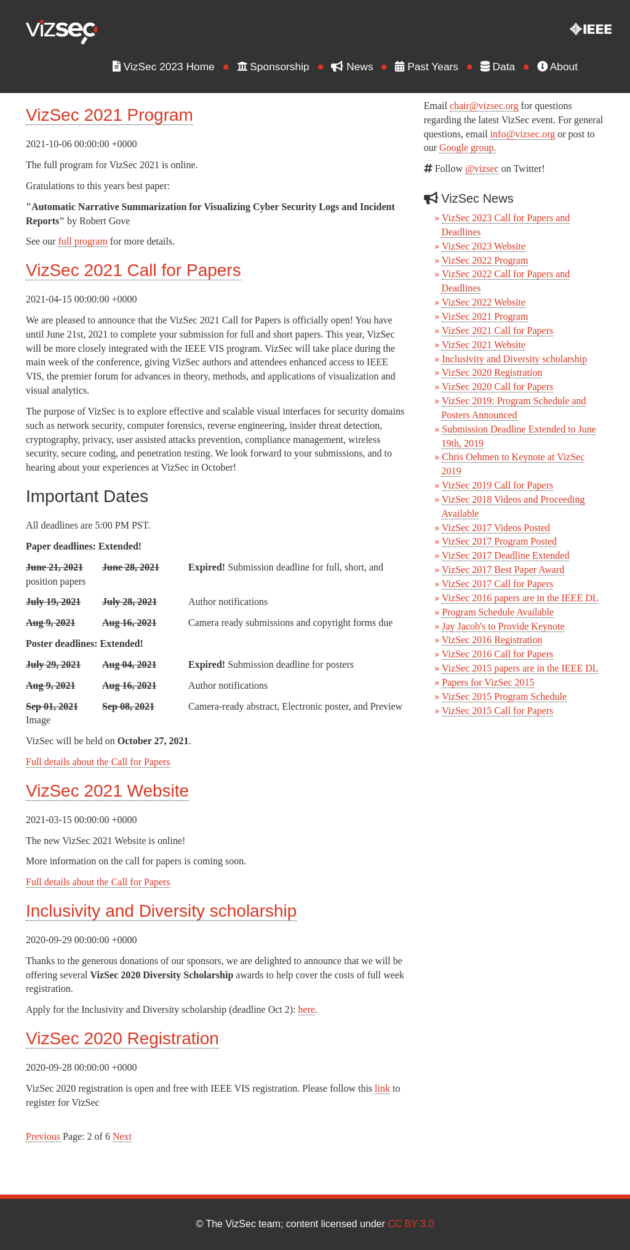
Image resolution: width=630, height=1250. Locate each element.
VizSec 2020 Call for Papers (497, 386)
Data (502, 66)
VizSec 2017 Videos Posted (496, 527)
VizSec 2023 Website (483, 246)
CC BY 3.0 (411, 1224)
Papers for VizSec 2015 (488, 682)
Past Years (431, 66)
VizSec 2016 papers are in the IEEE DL (520, 598)
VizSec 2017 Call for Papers (497, 583)
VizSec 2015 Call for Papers (497, 710)
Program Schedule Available (498, 612)
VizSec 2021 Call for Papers (133, 270)
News (357, 66)
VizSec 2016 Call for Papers (497, 654)
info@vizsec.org (523, 134)
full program (82, 241)
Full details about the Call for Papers (98, 762)
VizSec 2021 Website (107, 790)
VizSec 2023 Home (168, 66)
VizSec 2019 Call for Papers (497, 485)
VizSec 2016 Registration (492, 640)
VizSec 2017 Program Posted (499, 541)
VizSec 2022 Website (483, 302)
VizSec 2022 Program (485, 260)
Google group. (467, 147)
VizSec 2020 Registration (122, 1038)
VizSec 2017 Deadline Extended (505, 555)
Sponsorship (278, 66)
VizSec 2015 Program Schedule (504, 696)
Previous (43, 1136)
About (562, 66)
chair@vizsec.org (484, 105)
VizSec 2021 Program (109, 114)
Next (122, 1136)
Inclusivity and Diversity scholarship (161, 910)
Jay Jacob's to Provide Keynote (503, 626)
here (307, 1009)
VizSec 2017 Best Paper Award (503, 569)
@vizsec (482, 168)
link (382, 1088)
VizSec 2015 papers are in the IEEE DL (520, 668)
